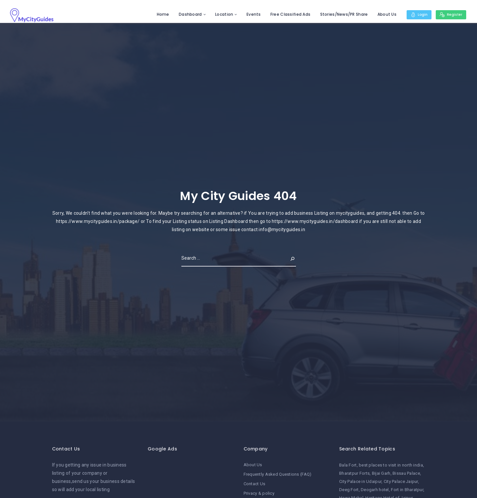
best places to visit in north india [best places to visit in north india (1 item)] (391, 465)
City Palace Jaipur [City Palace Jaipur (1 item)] (401, 481)
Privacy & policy (259, 492)
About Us (384, 14)
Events (251, 14)
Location (221, 14)
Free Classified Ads (287, 14)
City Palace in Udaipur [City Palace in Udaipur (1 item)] (360, 481)
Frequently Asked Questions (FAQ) (278, 473)
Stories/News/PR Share (341, 14)
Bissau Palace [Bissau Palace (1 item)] (406, 473)
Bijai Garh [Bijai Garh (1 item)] (381, 473)
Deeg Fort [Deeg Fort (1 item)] (349, 489)
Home (160, 14)
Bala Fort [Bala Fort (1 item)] (348, 465)
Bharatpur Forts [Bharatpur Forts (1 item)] (354, 473)
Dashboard (187, 14)
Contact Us (255, 483)
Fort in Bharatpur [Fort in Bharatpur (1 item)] (407, 489)
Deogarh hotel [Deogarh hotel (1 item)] (375, 489)
